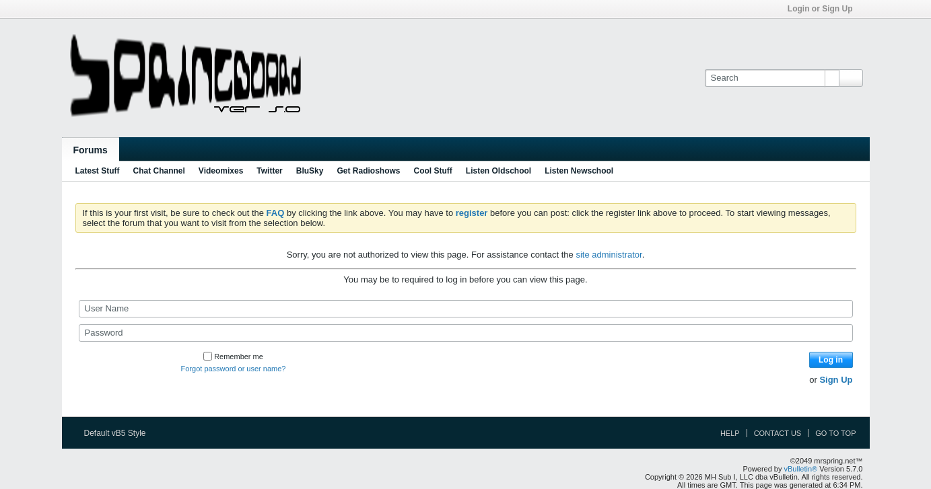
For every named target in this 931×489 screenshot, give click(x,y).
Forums (90, 150)
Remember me (233, 356)
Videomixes (221, 171)
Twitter (269, 171)
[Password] (466, 333)
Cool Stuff (432, 171)
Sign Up (835, 380)
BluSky (310, 171)
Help (730, 433)
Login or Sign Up (825, 8)
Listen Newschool (579, 171)
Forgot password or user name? (233, 369)
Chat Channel (159, 171)
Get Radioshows (368, 171)
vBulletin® (801, 469)
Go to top (835, 433)
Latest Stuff (97, 171)
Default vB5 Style (119, 433)
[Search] (772, 78)
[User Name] (466, 308)
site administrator (609, 255)
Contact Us (778, 433)
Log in (831, 360)
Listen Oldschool (498, 171)
